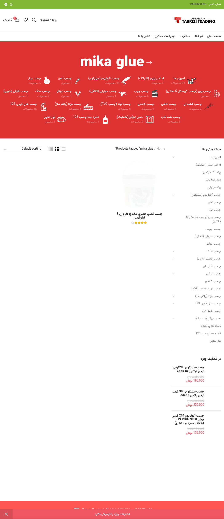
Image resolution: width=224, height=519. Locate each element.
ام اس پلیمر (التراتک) (208, 164)
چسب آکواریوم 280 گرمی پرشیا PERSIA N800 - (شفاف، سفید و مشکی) (188, 419)
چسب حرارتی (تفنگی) (208, 236)
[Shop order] (22, 149)
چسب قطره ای (212, 266)
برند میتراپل (214, 187)
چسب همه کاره (211, 311)
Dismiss (6, 514)
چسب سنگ (214, 251)
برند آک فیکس (212, 172)
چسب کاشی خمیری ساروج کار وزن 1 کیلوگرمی (139, 479)
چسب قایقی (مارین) (209, 258)
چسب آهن (214, 202)
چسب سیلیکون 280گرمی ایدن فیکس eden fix (188, 369)
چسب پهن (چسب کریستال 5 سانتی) (203, 219)
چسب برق (214, 209)
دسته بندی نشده (211, 326)
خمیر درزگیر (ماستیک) (208, 318)
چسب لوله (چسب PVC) (206, 288)
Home (161, 149)
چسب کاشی (213, 273)
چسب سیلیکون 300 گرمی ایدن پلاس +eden (188, 393)
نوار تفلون (215, 341)
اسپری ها (215, 157)
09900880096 (198, 4)
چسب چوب (214, 229)
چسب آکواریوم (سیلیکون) (206, 194)
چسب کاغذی (213, 281)
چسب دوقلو (214, 243)
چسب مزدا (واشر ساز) (208, 296)
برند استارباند (213, 179)
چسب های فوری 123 (208, 303)
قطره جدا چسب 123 (208, 333)
